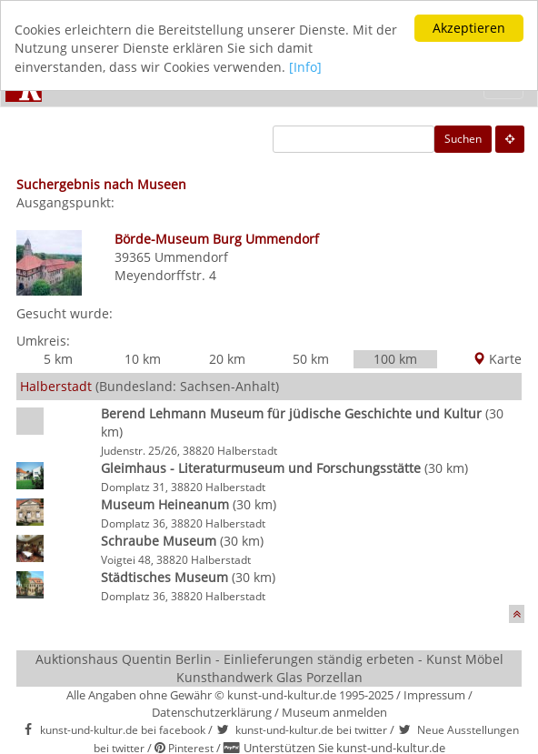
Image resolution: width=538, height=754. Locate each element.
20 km (227, 358)
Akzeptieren (469, 27)
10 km (143, 358)
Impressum (434, 695)
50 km (311, 358)
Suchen (463, 138)
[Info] (305, 66)
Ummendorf (191, 257)
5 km (58, 358)
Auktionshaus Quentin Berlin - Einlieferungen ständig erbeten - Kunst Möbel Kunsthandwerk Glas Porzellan (269, 668)
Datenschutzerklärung (212, 711)
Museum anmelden (334, 711)
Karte (497, 358)
